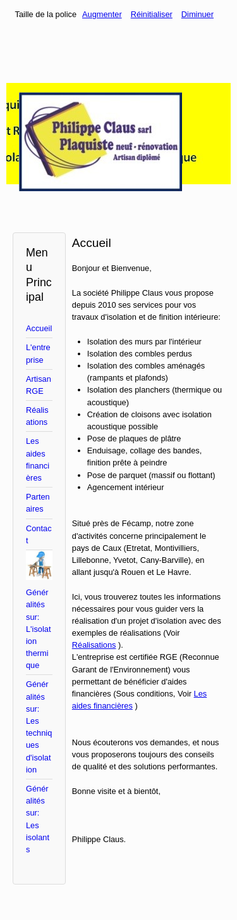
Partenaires (38, 503)
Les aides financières (37, 459)
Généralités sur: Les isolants (37, 819)
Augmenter (102, 14)
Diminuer (197, 14)
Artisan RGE (38, 385)
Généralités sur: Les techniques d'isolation (39, 726)
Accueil (39, 328)
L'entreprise (38, 353)
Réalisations (37, 416)
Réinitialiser (152, 14)
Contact (39, 534)
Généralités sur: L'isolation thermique (38, 629)
